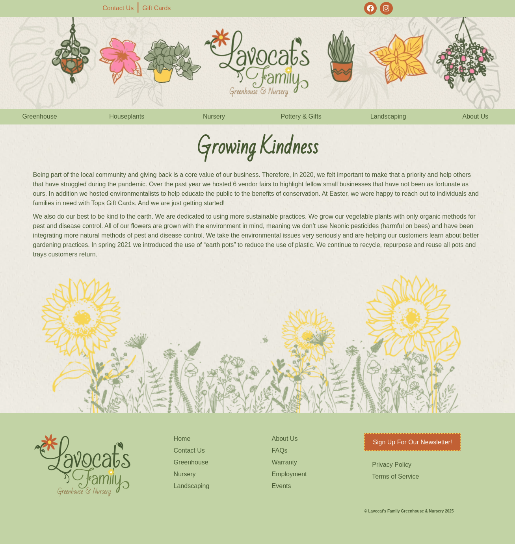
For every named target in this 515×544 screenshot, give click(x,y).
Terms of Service (395, 476)
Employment (289, 474)
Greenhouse (39, 116)
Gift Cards (156, 8)
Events (281, 486)
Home (182, 438)
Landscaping (388, 116)
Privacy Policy (391, 464)
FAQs (280, 450)
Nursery (214, 116)
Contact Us (118, 8)
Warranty (284, 462)
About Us (476, 116)
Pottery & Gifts (301, 116)
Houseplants (126, 116)
